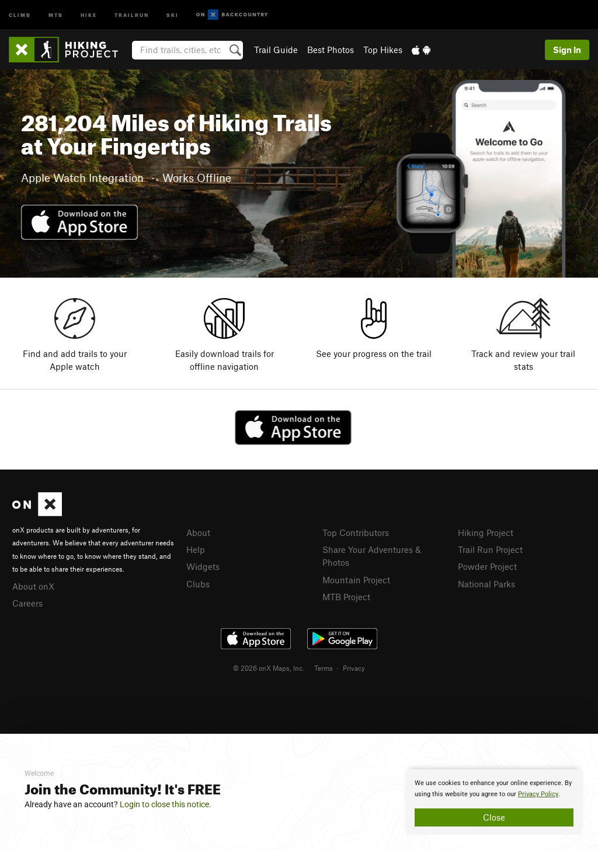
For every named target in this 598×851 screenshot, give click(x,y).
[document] (494, 802)
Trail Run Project (490, 549)
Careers (27, 603)
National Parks (486, 584)
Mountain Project (356, 580)
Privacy (354, 668)
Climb (20, 14)
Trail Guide (276, 49)
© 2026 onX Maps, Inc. (268, 668)
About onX (33, 586)
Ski (172, 14)
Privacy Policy (538, 794)
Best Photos (330, 49)
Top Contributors (355, 532)
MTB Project (346, 596)
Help (195, 549)
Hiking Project (485, 532)
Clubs (198, 584)
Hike (89, 14)
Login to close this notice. (165, 804)
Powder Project (487, 566)
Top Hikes (382, 49)
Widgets (203, 566)
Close (494, 817)
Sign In (567, 49)
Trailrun (131, 14)
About (198, 532)
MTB (55, 14)
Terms (323, 668)
